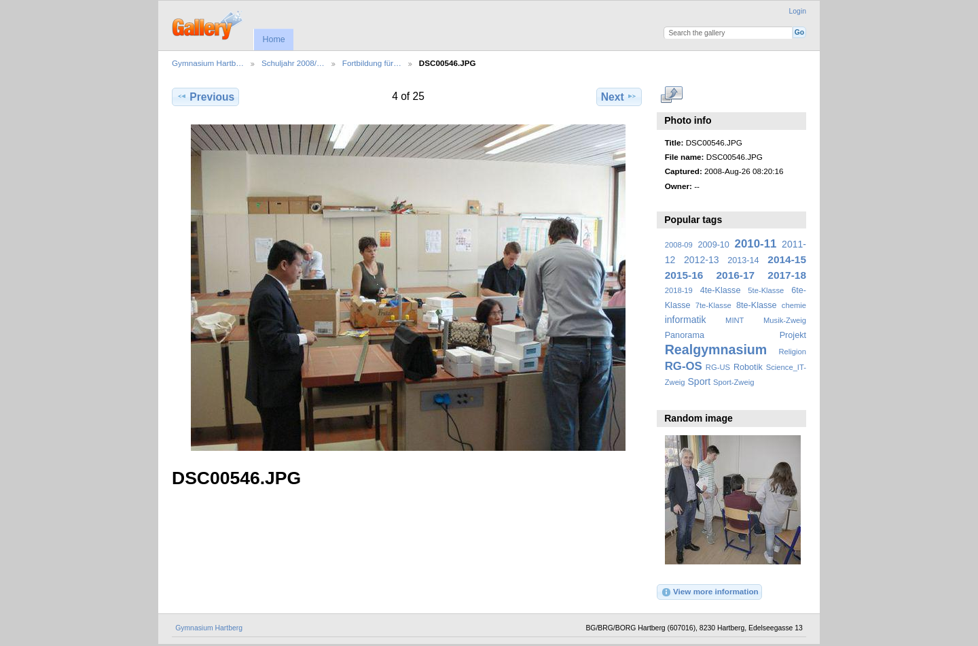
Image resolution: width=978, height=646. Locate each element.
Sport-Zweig (733, 382)
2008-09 (679, 245)
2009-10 (713, 245)
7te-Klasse (713, 305)
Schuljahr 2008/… (293, 62)
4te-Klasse (720, 290)
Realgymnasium (716, 349)
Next (619, 96)
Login (797, 11)
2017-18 (786, 275)
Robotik (748, 367)
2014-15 (786, 259)
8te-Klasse (756, 305)
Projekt (793, 335)
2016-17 (736, 275)
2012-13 (701, 259)
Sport (699, 381)
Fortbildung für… (371, 62)
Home (273, 39)
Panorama (684, 335)
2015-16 (684, 275)
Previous (205, 96)
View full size (672, 95)
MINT (734, 320)
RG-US (718, 367)
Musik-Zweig (784, 320)
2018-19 (679, 290)
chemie (794, 305)
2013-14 (743, 260)
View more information (710, 592)
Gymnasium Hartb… (208, 62)
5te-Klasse (766, 290)
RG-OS (683, 366)
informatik (685, 319)
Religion (792, 351)
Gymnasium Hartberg (208, 628)
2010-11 (756, 243)
